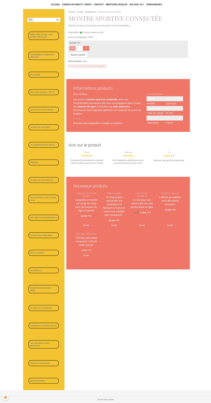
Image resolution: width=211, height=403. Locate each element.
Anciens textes (37, 381)
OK (57, 20)
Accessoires (90, 12)
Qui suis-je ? (136, 4)
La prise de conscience (41, 110)
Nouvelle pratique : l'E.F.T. (42, 92)
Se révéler (35, 74)
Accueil (55, 4)
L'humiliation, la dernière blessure (42, 55)
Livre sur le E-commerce (142, 194)
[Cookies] (6, 397)
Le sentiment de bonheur (42, 145)
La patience (35, 270)
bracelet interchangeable (95, 66)
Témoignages (154, 4)
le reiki (80, 12)
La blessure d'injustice (41, 235)
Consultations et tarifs (77, 4)
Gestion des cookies (105, 399)
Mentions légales (116, 4)
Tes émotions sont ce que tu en (43, 198)
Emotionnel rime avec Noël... (41, 289)
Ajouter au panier (78, 55)
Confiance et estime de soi (43, 325)
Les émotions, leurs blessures (40, 344)
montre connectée (76, 66)
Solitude (34, 162)
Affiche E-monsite (170, 193)
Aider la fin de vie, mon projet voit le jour (41, 35)
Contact (99, 4)
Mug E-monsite (114, 193)
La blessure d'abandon (41, 308)
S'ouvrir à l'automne (40, 363)
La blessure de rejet (40, 127)
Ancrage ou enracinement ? (43, 217)
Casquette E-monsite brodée (86, 194)
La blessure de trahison (41, 180)
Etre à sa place (37, 253)
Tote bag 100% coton (86, 233)
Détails (86, 225)
